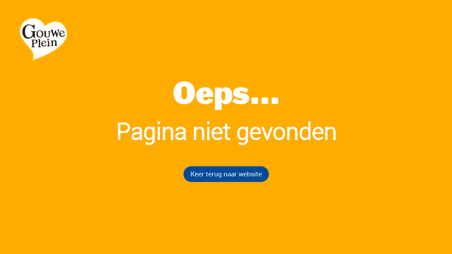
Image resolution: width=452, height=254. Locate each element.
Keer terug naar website (226, 173)
